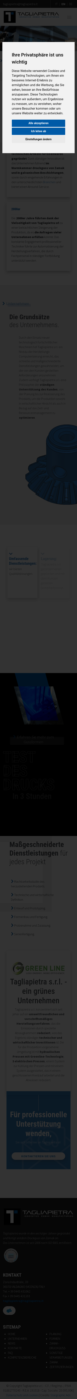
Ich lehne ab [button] (38, 131)
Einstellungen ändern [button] (38, 139)
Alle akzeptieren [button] (39, 123)
